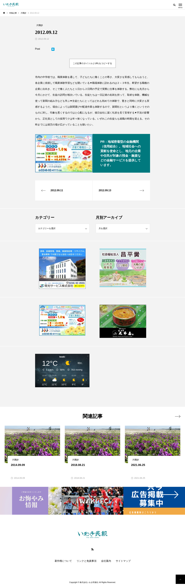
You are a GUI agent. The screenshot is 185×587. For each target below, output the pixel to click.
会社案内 (106, 561)
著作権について (63, 561)
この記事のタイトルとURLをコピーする (92, 63)
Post (37, 49)
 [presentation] (177, 416)
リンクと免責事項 (86, 561)
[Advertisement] (123, 376)
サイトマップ (123, 561)
